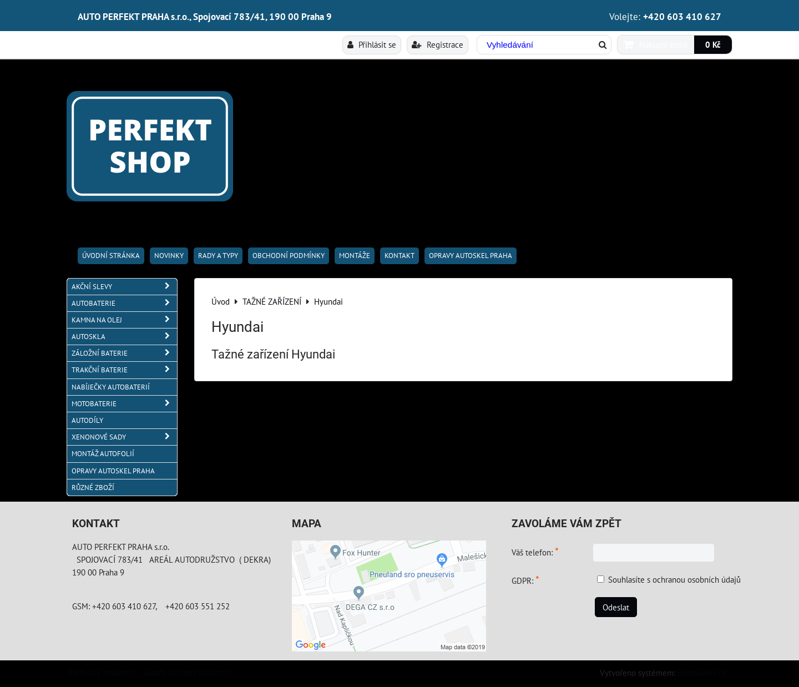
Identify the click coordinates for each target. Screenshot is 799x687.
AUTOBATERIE (124, 303)
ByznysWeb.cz (701, 672)
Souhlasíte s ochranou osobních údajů (674, 579)
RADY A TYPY (218, 255)
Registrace (437, 44)
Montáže (354, 255)
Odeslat (616, 607)
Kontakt (399, 255)
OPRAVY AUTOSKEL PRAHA (470, 255)
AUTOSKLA (124, 337)
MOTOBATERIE (124, 404)
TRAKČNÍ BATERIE (124, 370)
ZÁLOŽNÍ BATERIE (124, 353)
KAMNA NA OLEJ (124, 320)
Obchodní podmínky (288, 255)
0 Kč (713, 44)
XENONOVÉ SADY (124, 437)
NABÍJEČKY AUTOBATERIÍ (111, 387)
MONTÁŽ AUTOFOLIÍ (103, 453)
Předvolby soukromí (101, 672)
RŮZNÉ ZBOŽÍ (93, 487)
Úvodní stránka (111, 255)
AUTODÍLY (87, 420)
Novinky (169, 255)
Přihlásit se (371, 44)
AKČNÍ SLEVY (124, 287)
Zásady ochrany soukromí (186, 672)
